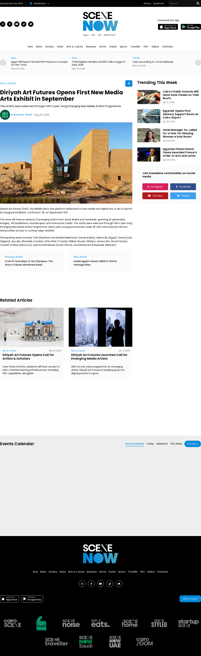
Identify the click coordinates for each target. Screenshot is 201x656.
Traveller (135, 46)
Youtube (157, 195)
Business (91, 46)
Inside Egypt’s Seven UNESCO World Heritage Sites (95, 263)
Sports (123, 46)
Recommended (134, 443)
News (39, 46)
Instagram (157, 186)
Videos (155, 46)
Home (102, 46)
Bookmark (159, 3)
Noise (60, 46)
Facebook (184, 186)
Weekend (162, 443)
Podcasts (167, 46)
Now (30, 46)
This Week (176, 443)
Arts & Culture (74, 46)
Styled (113, 46)
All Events (191, 443)
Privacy (147, 3)
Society (49, 46)
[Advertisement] (61, 284)
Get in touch (190, 598)
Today (150, 443)
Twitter (185, 195)
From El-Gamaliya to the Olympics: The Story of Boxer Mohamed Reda (29, 263)
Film (146, 46)
